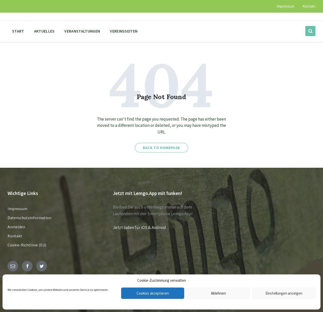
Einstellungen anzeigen (283, 293)
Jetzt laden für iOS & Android (139, 227)
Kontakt (15, 235)
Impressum (17, 208)
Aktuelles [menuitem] (44, 31)
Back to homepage (161, 147)
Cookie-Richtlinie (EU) (27, 244)
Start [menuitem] (18, 31)
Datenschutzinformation (29, 217)
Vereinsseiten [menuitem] (124, 31)
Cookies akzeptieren (153, 293)
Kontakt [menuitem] (309, 6)
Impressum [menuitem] (285, 6)
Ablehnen (218, 293)
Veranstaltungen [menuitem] (82, 31)
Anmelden (16, 226)
